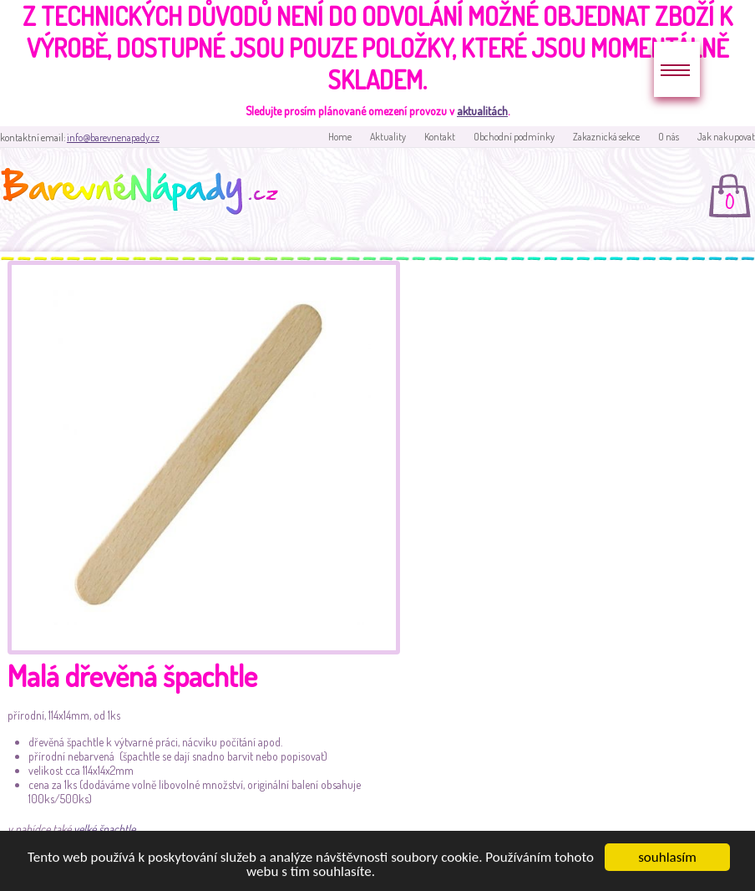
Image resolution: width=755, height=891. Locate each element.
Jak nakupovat (726, 136)
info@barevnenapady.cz (113, 137)
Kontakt (439, 136)
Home (340, 136)
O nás (668, 136)
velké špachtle (104, 829)
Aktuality (388, 136)
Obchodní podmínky (514, 136)
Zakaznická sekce (606, 136)
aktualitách (482, 111)
